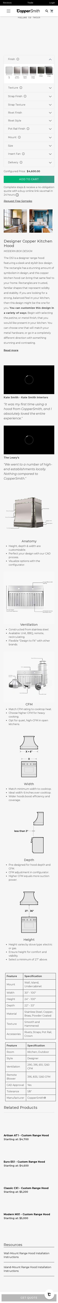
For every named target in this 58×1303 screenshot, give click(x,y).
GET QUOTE (29, 1297)
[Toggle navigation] (8, 11)
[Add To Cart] (29, 179)
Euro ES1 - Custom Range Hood (24, 1161)
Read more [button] (11, 350)
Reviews (7, 2)
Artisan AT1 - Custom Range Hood (26, 1135)
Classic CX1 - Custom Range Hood (26, 1188)
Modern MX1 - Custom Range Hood (27, 1214)
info (17, 59)
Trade (30, 2)
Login (52, 2)
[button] (47, 10)
